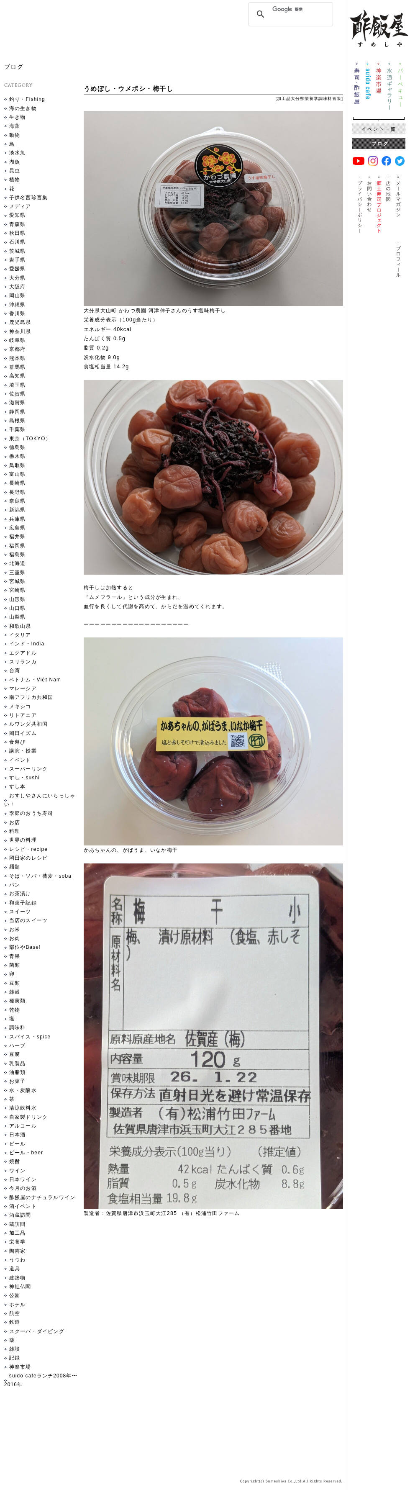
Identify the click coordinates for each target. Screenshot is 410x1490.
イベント (20, 760)
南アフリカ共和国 (31, 697)
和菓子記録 (23, 903)
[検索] (289, 9)
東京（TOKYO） (30, 439)
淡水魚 (17, 153)
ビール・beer (26, 1153)
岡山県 (17, 295)
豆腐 (14, 1054)
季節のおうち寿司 (31, 813)
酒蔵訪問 (20, 1215)
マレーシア (23, 688)
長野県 (17, 492)
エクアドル (23, 653)
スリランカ (23, 662)
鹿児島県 (20, 322)
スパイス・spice (30, 1037)
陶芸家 (17, 1251)
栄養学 (311, 98)
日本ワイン (23, 1179)
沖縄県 (17, 305)
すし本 (17, 786)
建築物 (17, 1278)
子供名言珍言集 (28, 197)
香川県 (17, 313)
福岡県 (17, 546)
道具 (14, 1269)
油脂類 (17, 1072)
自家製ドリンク (28, 1117)
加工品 (284, 98)
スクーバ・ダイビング (36, 1331)
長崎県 (17, 483)
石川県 (17, 242)
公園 (14, 1295)
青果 (336, 98)
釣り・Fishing (27, 99)
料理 (14, 831)
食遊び (17, 742)
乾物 (14, 1010)
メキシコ (20, 706)
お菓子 (17, 1081)
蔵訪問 (17, 1224)
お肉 (14, 938)
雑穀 (14, 992)
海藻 (14, 126)
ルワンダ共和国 (28, 724)
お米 (14, 930)
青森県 (17, 224)
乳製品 (17, 1063)
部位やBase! (25, 947)
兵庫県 (17, 519)
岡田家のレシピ (28, 858)
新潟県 (17, 510)
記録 (14, 1358)
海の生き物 (23, 108)
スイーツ (20, 912)
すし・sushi (24, 778)
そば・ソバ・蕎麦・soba (40, 876)
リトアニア (23, 715)
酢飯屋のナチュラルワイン (42, 1197)
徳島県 (17, 447)
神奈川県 (20, 331)
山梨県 (17, 617)
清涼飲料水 (23, 1108)
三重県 (17, 572)
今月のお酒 (23, 1188)
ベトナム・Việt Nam (35, 680)
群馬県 (17, 367)
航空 (14, 1313)
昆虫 (14, 171)
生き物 (17, 117)
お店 (14, 822)
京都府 (17, 349)
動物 (14, 135)
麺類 (14, 867)
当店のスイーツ (28, 920)
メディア (20, 206)
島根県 (17, 421)
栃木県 (17, 456)
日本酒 (17, 1135)
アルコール (23, 1126)
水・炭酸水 (23, 1090)
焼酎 (14, 1161)
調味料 (325, 98)
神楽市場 (20, 1367)
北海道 (17, 563)
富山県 (17, 474)
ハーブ (17, 1045)
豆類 (14, 983)
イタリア (20, 635)
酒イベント (23, 1206)
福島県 (17, 554)
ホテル (17, 1305)
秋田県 (17, 233)
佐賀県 (17, 394)
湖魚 (14, 162)
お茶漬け (20, 894)
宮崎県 (17, 590)
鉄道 (14, 1322)
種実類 (17, 1001)
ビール (17, 1144)
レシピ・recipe (28, 849)
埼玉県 (17, 385)
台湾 (14, 670)
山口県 (17, 608)
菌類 (14, 965)
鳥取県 (17, 465)
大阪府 (17, 287)
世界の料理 (23, 840)
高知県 (17, 376)
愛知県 (17, 215)
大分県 (298, 98)
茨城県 (17, 251)
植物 (14, 179)
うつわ (17, 1260)
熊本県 (17, 358)
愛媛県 (17, 269)
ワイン (17, 1171)
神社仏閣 (20, 1287)
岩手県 (17, 260)
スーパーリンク (28, 769)
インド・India (26, 644)
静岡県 (17, 412)
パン (14, 885)
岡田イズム (23, 733)
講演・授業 (23, 751)
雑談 (14, 1349)
